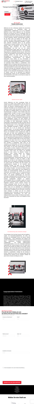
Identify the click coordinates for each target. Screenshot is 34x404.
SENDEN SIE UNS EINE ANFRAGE (12, 382)
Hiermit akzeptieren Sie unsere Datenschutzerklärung (14, 367)
